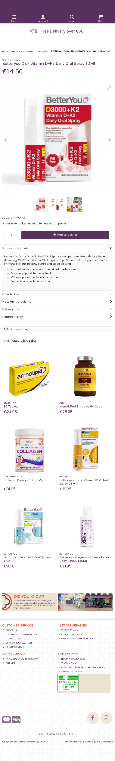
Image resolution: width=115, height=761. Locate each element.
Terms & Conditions (71, 659)
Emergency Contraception (76, 638)
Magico (77, 741)
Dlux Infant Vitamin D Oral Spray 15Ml (27, 559)
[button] (109, 88)
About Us (10, 630)
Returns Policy (13, 646)
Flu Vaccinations (70, 634)
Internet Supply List (71, 671)
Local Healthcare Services (21, 659)
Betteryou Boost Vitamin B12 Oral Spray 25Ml (83, 482)
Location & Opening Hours (20, 634)
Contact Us (11, 638)
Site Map (9, 663)
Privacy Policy (68, 663)
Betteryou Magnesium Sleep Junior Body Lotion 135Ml (84, 559)
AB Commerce (105, 741)
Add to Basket (65, 235)
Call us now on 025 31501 (57, 734)
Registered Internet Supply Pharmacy (82, 667)
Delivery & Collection (17, 642)
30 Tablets (11, 406)
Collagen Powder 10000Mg (23, 480)
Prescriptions (68, 630)
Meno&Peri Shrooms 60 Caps (80, 406)
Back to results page (18, 329)
